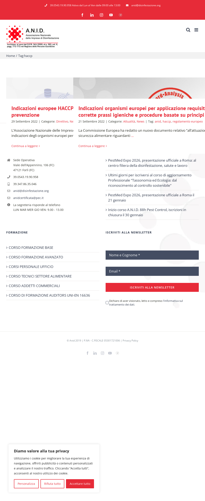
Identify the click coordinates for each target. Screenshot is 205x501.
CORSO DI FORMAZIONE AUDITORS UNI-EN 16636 (49, 295)
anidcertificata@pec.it (28, 198)
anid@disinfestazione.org (31, 191)
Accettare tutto (80, 484)
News (140, 121)
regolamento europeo (188, 121)
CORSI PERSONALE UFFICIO (31, 266)
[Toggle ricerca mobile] (188, 30)
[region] (54, 468)
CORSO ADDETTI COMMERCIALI (34, 285)
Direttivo (62, 121)
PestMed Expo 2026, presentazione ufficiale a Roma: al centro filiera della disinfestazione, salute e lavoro (152, 163)
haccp (167, 121)
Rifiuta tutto (52, 484)
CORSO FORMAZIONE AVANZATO (36, 257)
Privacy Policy (130, 340)
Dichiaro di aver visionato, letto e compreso (146, 302)
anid (158, 121)
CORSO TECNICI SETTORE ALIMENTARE (40, 276)
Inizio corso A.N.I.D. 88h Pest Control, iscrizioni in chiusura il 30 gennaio (147, 212)
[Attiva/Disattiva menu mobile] (196, 30)
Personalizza (26, 484)
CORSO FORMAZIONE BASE (31, 247)
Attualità (129, 121)
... (132, 135)
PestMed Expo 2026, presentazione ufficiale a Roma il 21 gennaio (151, 198)
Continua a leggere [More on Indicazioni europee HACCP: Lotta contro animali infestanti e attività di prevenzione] (24, 146)
